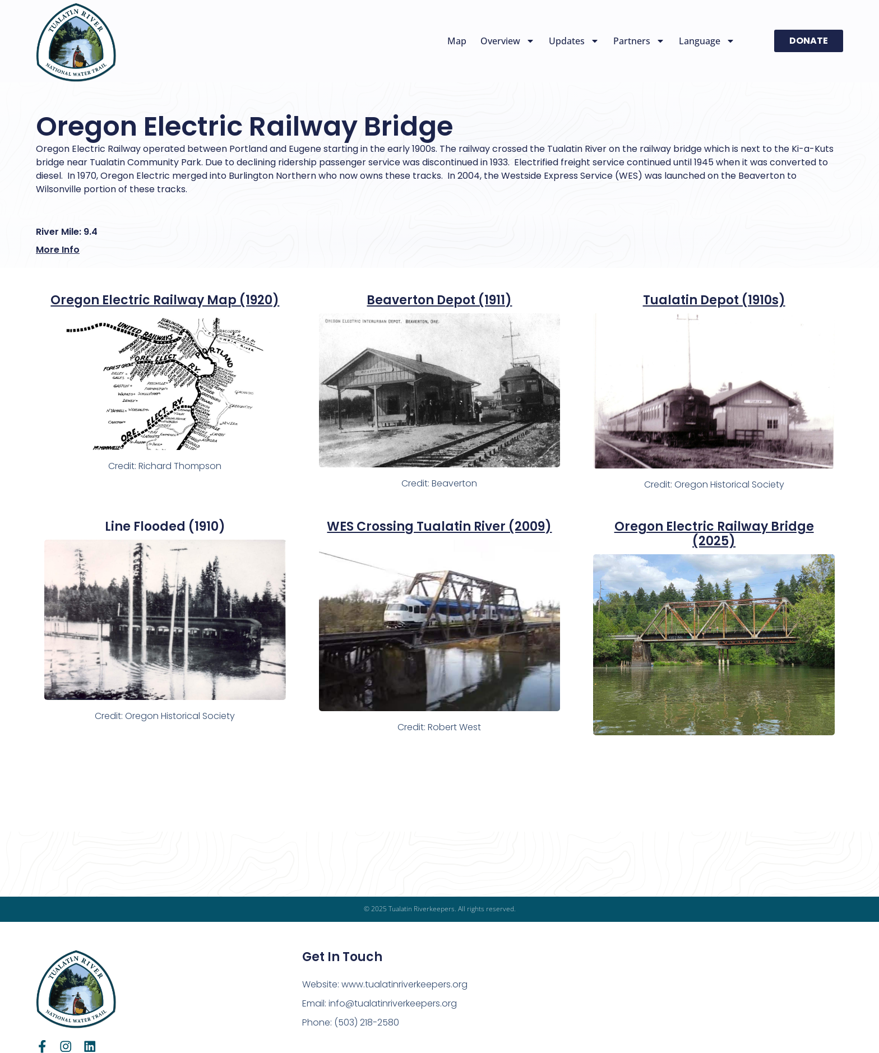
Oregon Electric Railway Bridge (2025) (714, 534)
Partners (639, 41)
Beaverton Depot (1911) (439, 300)
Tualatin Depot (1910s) (714, 300)
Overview (507, 41)
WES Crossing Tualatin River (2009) (439, 526)
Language (707, 41)
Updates (574, 41)
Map (456, 41)
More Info (58, 249)
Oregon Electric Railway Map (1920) (164, 300)
